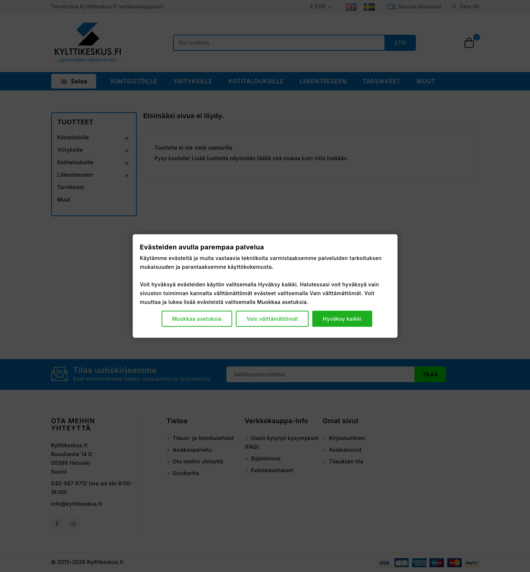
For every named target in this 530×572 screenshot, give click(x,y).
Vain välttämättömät (272, 318)
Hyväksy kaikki (342, 318)
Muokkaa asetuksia (197, 318)
